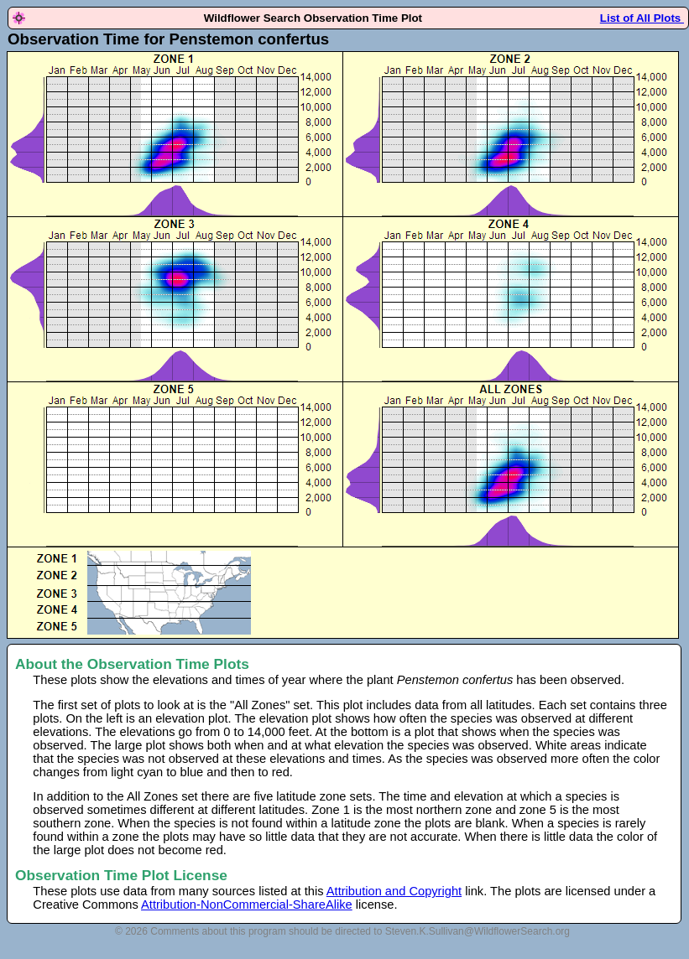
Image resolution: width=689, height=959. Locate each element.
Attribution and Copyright (394, 891)
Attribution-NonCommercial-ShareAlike (246, 904)
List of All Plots (642, 18)
